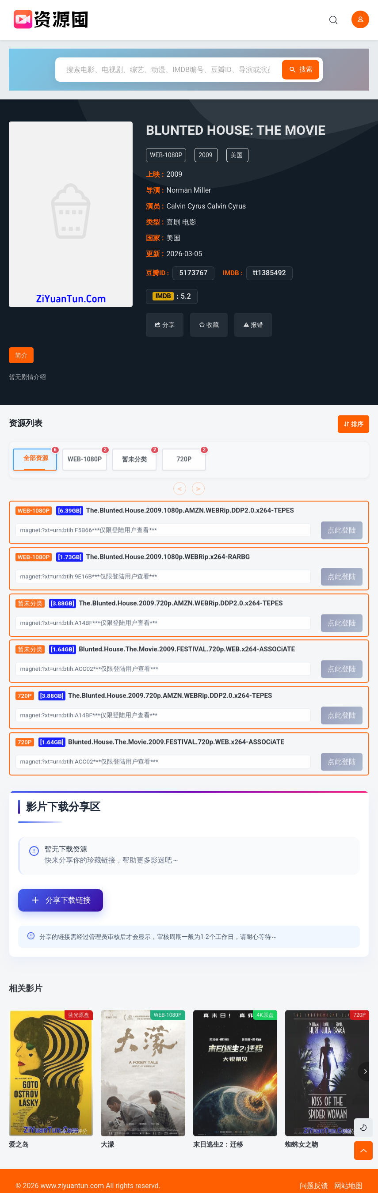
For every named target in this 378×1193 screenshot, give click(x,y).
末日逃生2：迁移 (218, 1164)
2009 (212, 155)
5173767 (189, 273)
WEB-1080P (87, 475)
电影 (190, 222)
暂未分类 (139, 475)
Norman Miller (192, 190)
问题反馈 (314, 1186)
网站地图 (348, 1186)
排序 (353, 424)
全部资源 (40, 475)
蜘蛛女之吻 (301, 1164)
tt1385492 (266, 273)
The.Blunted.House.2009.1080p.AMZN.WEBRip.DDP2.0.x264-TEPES (154, 529)
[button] (363, 1091)
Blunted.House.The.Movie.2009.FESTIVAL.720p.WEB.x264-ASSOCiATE (155, 668)
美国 (243, 155)
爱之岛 (19, 1164)
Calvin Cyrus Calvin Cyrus (208, 206)
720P (191, 475)
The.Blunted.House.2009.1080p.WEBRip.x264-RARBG (132, 576)
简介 (21, 355)
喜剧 (174, 222)
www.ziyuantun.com (72, 1186)
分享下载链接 (54, 900)
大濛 (107, 1164)
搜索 (300, 69)
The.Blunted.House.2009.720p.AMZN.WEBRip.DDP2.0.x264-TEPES (149, 622)
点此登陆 (342, 549)
